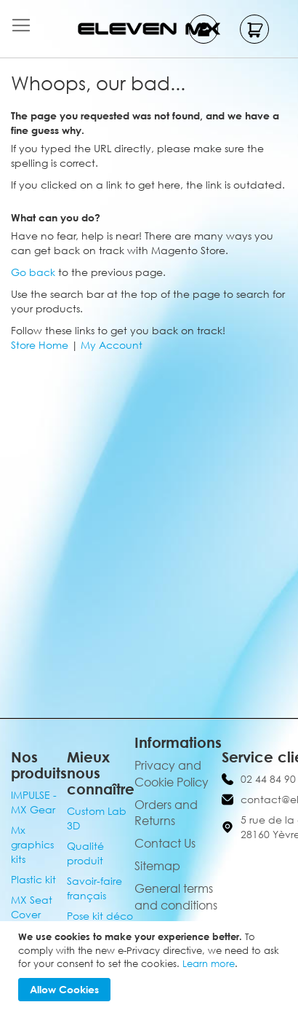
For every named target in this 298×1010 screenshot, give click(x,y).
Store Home (39, 345)
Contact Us (165, 843)
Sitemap (157, 866)
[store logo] (149, 29)
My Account (111, 345)
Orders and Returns (166, 813)
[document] (150, 965)
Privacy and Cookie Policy (171, 773)
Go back (33, 272)
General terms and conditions (175, 896)
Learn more (208, 963)
